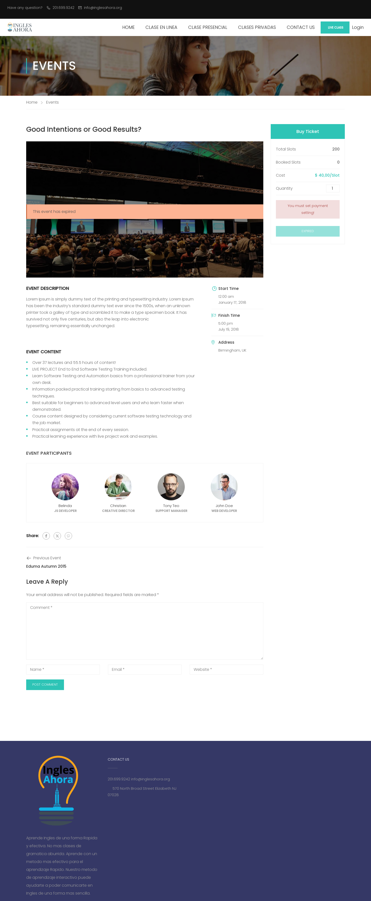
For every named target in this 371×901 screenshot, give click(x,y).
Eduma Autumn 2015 (46, 566)
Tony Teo (171, 505)
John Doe (224, 505)
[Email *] (145, 670)
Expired (308, 231)
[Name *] (63, 670)
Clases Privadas (257, 27)
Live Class (335, 27)
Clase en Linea (161, 27)
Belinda (65, 505)
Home (128, 27)
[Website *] (226, 670)
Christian (118, 505)
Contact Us (301, 27)
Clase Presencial (207, 27)
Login (358, 27)
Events (52, 102)
